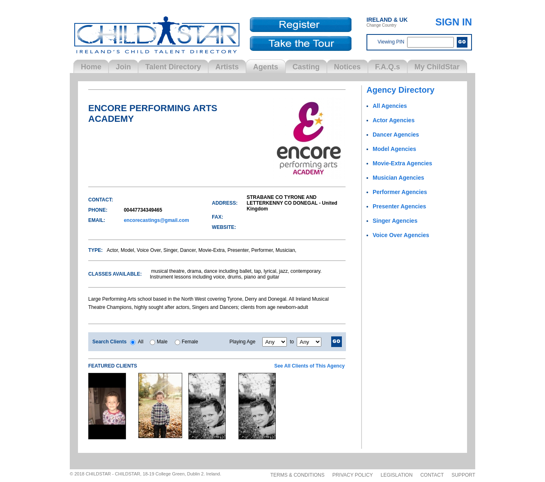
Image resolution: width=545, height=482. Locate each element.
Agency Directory (400, 89)
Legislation (397, 475)
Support (463, 475)
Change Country (387, 21)
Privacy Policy (352, 475)
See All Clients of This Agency (309, 366)
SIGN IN (453, 21)
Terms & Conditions (297, 475)
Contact (432, 475)
